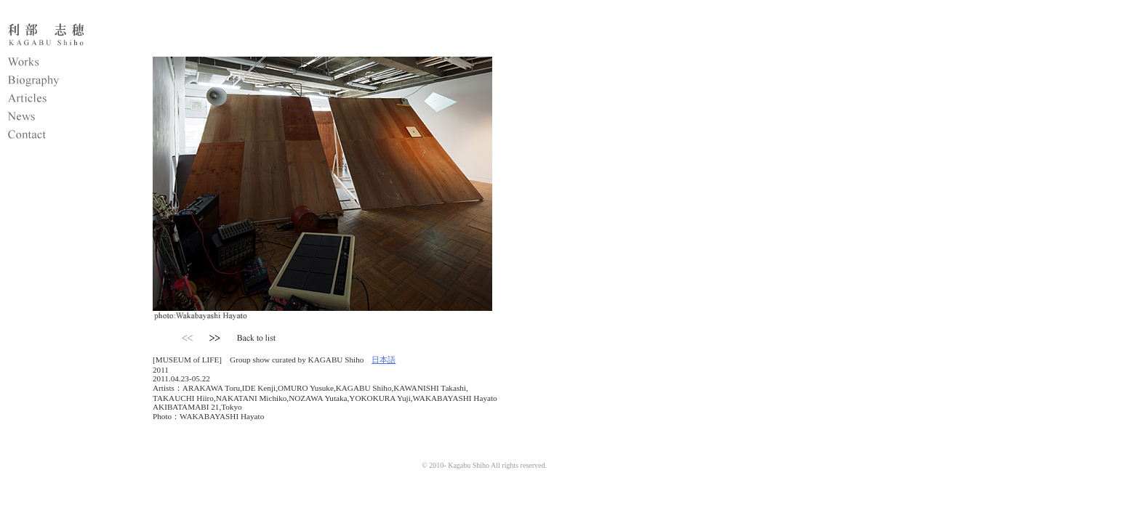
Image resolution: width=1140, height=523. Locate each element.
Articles (61, 100)
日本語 (384, 359)
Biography (61, 82)
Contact (61, 136)
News (61, 118)
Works (61, 64)
